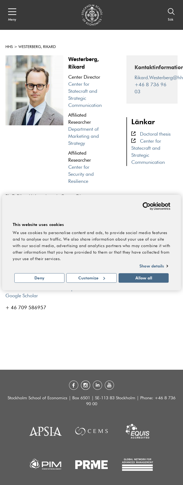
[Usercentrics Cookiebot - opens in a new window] (146, 206)
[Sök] (171, 14)
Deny (39, 277)
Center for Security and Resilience (81, 174)
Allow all (143, 277)
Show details (151, 266)
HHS (9, 47)
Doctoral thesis (155, 134)
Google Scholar (21, 295)
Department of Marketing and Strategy (83, 136)
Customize (91, 277)
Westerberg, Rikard (37, 47)
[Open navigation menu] (12, 14)
